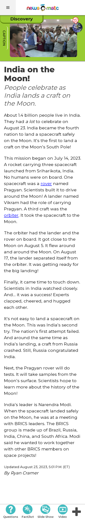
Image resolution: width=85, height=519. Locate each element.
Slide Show (45, 511)
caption (4, 38)
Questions (10, 511)
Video (62, 511)
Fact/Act (28, 511)
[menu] (8, 7)
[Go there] (77, 25)
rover (46, 183)
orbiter (11, 215)
